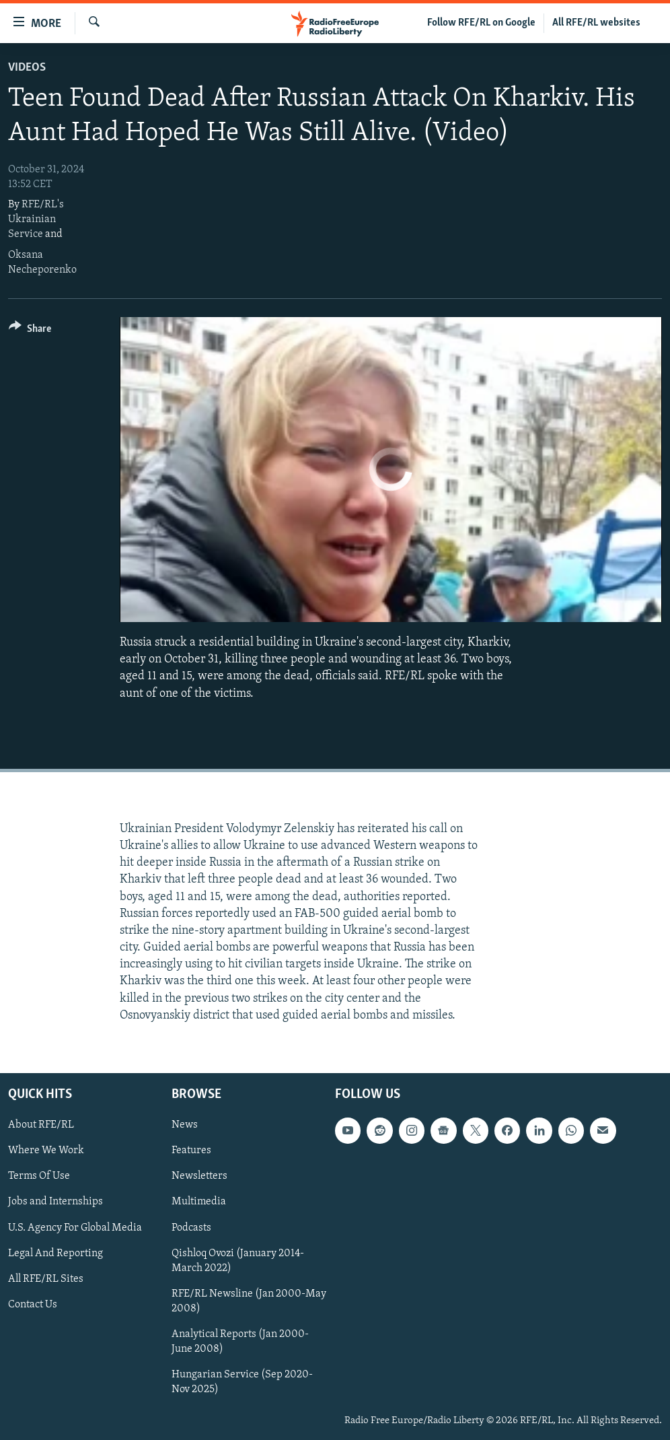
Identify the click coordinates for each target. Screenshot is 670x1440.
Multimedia (199, 1202)
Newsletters (199, 1176)
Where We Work (46, 1150)
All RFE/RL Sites (45, 1279)
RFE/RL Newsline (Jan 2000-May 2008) (249, 1301)
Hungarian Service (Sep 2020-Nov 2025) (242, 1382)
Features (191, 1150)
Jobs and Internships (55, 1202)
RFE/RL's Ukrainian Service (36, 219)
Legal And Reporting (55, 1253)
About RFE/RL (41, 1125)
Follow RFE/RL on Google (481, 23)
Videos (27, 67)
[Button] (30, 331)
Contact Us (32, 1304)
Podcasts (191, 1228)
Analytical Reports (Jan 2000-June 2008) (240, 1342)
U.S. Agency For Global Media (75, 1228)
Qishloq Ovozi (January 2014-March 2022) (238, 1261)
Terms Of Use (39, 1176)
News (185, 1125)
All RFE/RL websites (596, 23)
